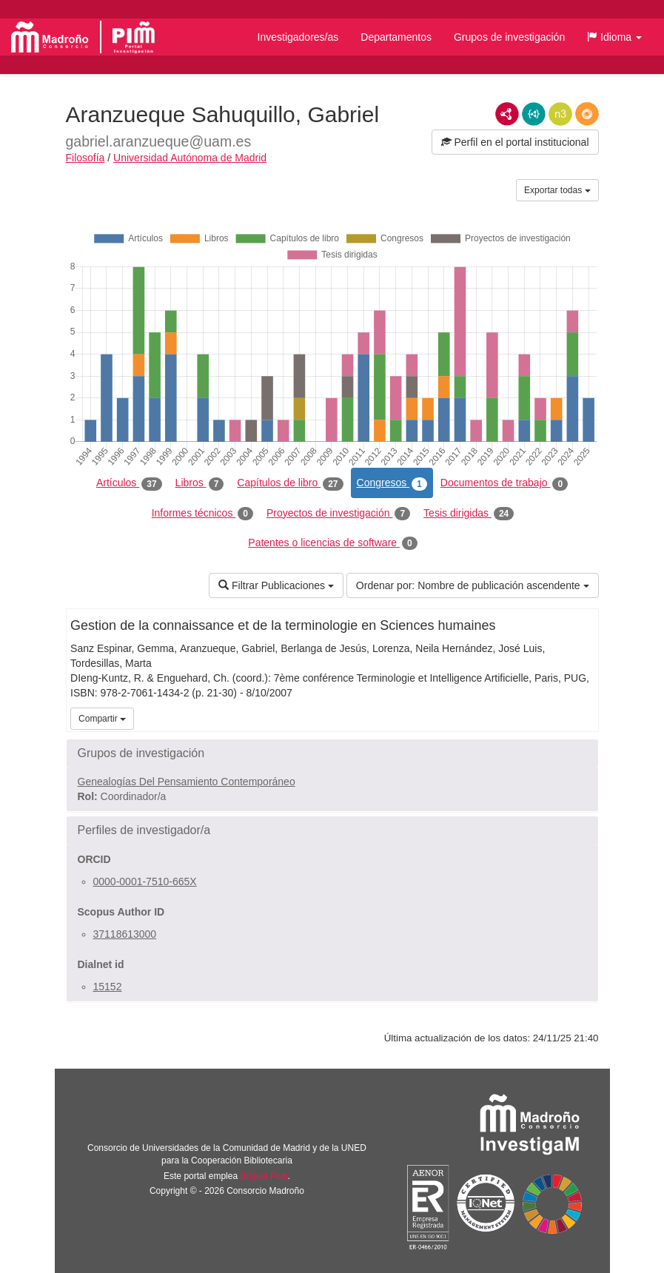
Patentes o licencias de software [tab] (332, 543)
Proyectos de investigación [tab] (338, 513)
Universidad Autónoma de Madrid (189, 158)
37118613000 (125, 934)
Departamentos (396, 37)
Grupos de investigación (509, 37)
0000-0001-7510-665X (145, 881)
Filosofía (85, 158)
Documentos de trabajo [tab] (504, 483)
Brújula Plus (263, 1176)
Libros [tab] (199, 483)
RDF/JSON (587, 114)
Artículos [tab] (129, 483)
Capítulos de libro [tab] (290, 483)
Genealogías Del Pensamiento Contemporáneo (186, 781)
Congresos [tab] (392, 483)
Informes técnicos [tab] (202, 513)
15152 (107, 986)
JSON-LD (534, 114)
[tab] (332, 753)
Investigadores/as (298, 37)
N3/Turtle (560, 114)
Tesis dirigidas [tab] (468, 513)
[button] (614, 37)
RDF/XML (507, 114)
